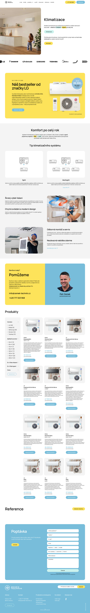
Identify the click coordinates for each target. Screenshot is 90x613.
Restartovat (12, 374)
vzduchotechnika (41, 604)
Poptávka (80, 2)
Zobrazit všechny (78, 509)
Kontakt (52, 2)
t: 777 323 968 (70, 2)
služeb (60, 547)
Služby (24, 2)
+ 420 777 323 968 (23, 599)
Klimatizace (49, 31)
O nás (21, 2)
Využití (35, 2)
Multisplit (48, 43)
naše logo (57, 599)
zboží (56, 547)
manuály (57, 600)
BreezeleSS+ (27, 339)
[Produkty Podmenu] (32, 2)
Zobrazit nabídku (18, 110)
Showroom (41, 2)
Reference (47, 2)
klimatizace (39, 599)
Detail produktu (30, 360)
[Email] (68, 586)
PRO (25, 479)
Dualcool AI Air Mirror (72, 339)
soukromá (59, 551)
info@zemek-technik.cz (20, 293)
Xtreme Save (48, 339)
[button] (12, 321)
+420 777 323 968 (17, 298)
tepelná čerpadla (41, 600)
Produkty (29, 2)
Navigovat (9, 605)
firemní (65, 551)
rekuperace (39, 602)
